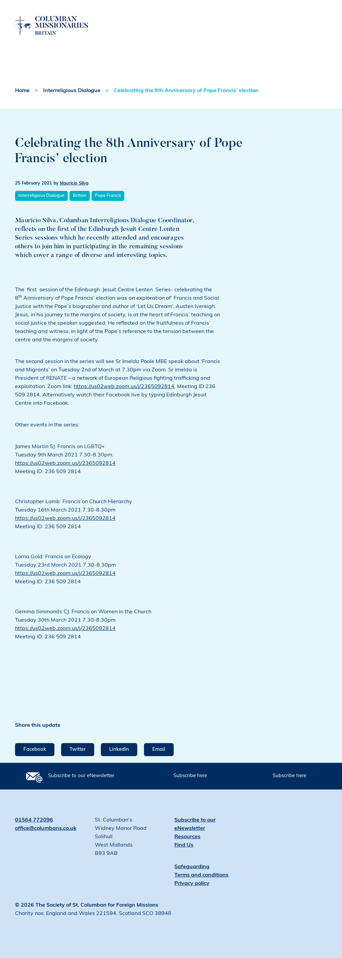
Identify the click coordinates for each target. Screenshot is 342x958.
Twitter (77, 749)
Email (158, 749)
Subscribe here (190, 775)
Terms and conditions (201, 875)
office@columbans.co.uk (45, 828)
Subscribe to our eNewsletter (81, 775)
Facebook (34, 749)
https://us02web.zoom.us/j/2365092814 (124, 386)
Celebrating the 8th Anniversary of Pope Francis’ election (186, 90)
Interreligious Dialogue (72, 90)
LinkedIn (119, 749)
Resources (187, 837)
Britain (80, 196)
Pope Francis (108, 196)
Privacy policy (191, 883)
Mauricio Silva (74, 183)
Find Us (183, 845)
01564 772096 (34, 820)
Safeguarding (191, 867)
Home (22, 90)
